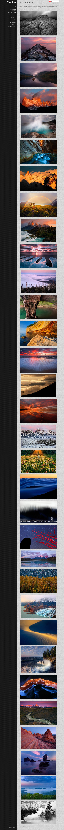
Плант (32, 826)
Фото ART (25, 4)
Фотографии (23, 826)
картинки (27, 826)
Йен (30, 826)
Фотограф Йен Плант (26, 2)
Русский (52, 1)
